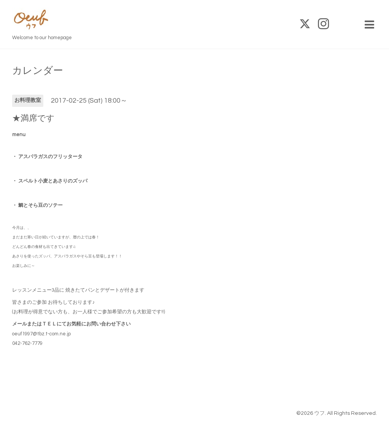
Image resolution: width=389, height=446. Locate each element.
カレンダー (37, 71)
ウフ (319, 413)
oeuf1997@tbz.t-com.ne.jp (41, 333)
